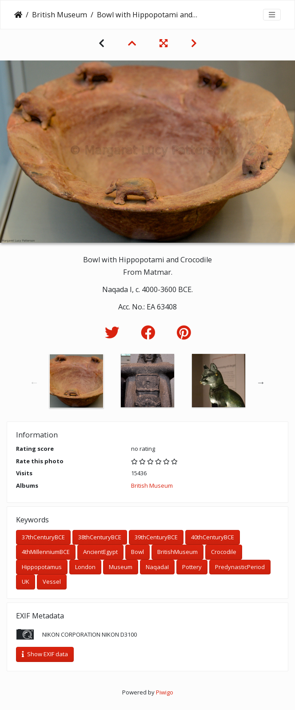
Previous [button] (34, 382)
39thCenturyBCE (156, 537)
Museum (120, 567)
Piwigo (164, 692)
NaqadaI (157, 567)
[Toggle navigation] (272, 14)
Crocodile (223, 552)
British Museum (59, 15)
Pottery (192, 567)
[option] (76, 381)
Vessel (52, 582)
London (85, 567)
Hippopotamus (42, 567)
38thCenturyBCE (99, 537)
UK (25, 582)
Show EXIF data (45, 654)
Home (18, 14)
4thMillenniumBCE (46, 552)
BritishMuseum (177, 552)
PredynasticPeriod (240, 567)
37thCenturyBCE (43, 537)
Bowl (137, 552)
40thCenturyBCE (212, 537)
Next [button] (260, 382)
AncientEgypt (100, 552)
